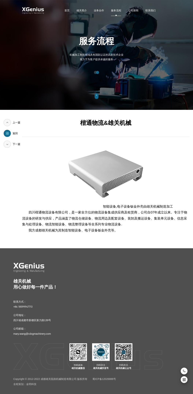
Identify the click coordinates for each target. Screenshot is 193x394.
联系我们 (150, 10)
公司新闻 (133, 10)
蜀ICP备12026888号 (104, 379)
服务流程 (116, 10)
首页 (67, 10)
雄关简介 (82, 10)
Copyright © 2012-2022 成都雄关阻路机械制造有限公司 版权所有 (50, 379)
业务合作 (99, 10)
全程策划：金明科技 (24, 384)
